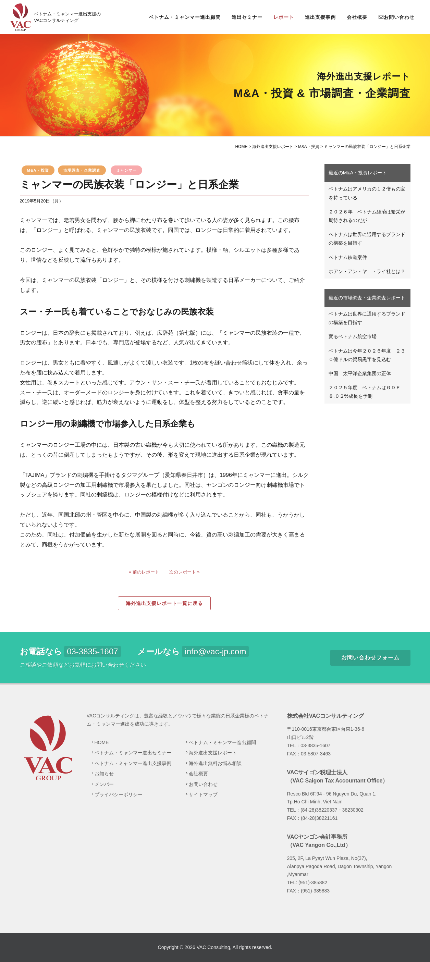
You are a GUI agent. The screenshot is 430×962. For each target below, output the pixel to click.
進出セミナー (247, 17)
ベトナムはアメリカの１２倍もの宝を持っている (367, 193)
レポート (283, 17)
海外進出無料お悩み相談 (215, 763)
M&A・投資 (38, 170)
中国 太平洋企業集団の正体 (360, 373)
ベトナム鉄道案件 (348, 257)
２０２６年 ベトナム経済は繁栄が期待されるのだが (367, 216)
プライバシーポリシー (119, 794)
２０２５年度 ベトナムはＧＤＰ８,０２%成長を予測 (365, 392)
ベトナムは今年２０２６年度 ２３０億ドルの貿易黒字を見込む (367, 355)
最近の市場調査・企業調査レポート (367, 297)
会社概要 (357, 17)
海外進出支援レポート (213, 752)
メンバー (104, 784)
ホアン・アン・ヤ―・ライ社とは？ (367, 271)
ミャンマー (126, 170)
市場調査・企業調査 (81, 170)
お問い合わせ (396, 17)
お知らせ (104, 773)
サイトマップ (203, 794)
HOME (102, 742)
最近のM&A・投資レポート (358, 172)
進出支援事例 (320, 17)
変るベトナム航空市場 (353, 336)
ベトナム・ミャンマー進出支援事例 (133, 763)
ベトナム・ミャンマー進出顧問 (185, 17)
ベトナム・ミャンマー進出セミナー (133, 752)
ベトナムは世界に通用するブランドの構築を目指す (367, 239)
